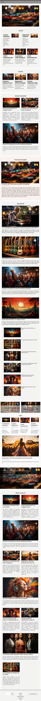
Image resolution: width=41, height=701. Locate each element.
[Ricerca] (6, 694)
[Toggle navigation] (2, 2)
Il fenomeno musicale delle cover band (28, 329)
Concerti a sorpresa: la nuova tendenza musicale (8, 83)
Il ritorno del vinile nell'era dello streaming (20, 21)
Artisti (20, 693)
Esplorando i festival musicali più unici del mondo (20, 83)
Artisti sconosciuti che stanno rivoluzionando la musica (27, 375)
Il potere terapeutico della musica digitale (32, 82)
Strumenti (20, 697)
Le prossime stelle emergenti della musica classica (20, 58)
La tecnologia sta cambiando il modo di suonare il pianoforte (20, 227)
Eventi (20, 694)
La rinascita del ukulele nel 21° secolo (13, 258)
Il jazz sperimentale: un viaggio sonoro (10, 109)
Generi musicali (20, 696)
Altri (20, 699)
